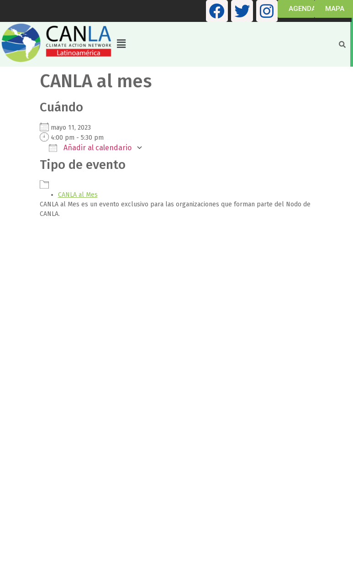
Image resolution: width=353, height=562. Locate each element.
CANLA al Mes (78, 195)
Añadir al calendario (90, 147)
